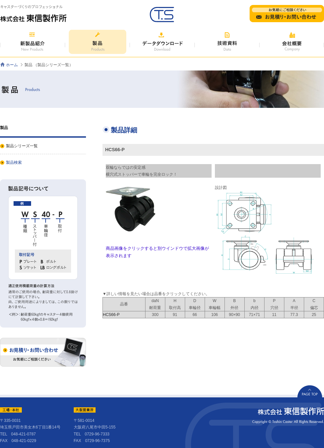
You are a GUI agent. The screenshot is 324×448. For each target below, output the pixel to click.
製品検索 (14, 162)
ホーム (12, 65)
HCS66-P (111, 314)
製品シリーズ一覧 (22, 146)
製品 (4, 127)
